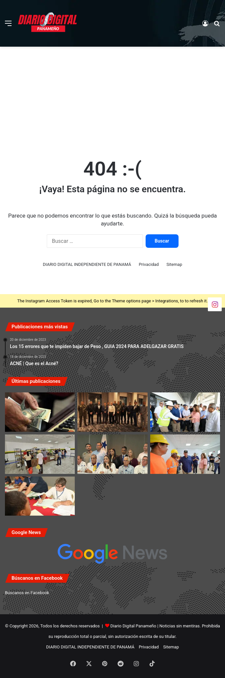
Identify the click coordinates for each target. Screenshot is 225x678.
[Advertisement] (112, 99)
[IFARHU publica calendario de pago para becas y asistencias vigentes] (40, 496)
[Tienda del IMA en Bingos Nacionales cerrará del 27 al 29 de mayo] (40, 454)
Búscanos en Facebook (27, 592)
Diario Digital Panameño (133, 625)
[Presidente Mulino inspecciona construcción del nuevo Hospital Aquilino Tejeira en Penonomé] (185, 412)
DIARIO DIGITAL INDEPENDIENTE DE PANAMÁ (87, 264)
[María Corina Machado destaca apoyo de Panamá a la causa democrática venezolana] (112, 454)
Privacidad (149, 264)
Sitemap (174, 264)
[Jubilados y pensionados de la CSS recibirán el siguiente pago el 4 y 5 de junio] (40, 412)
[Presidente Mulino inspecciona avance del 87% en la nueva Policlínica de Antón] (185, 454)
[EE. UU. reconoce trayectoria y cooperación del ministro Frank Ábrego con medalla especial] (112, 412)
